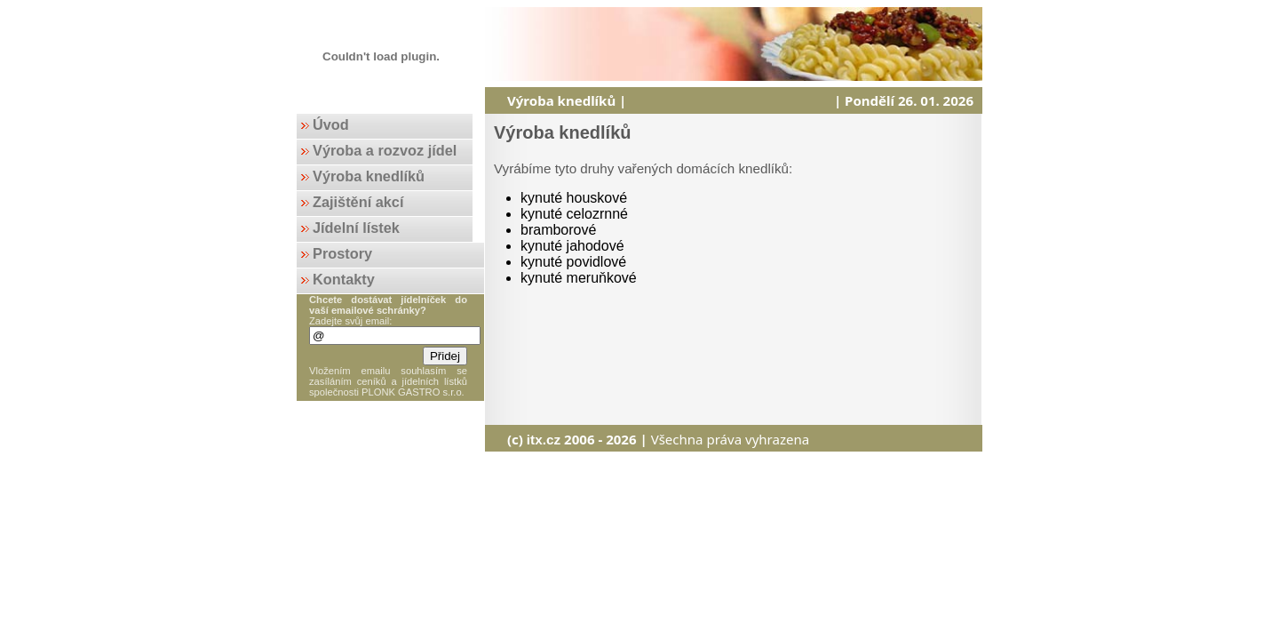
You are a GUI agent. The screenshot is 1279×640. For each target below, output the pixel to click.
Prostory (342, 253)
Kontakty (344, 279)
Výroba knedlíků (369, 176)
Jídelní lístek (356, 228)
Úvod (331, 124)
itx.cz (543, 439)
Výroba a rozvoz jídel (385, 150)
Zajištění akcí (358, 202)
